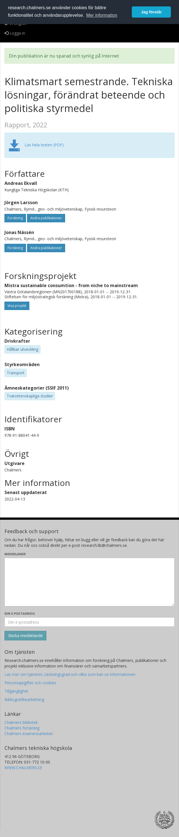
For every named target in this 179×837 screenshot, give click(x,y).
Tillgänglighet (16, 691)
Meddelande (15, 554)
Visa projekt (17, 305)
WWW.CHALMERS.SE (23, 767)
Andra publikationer (46, 218)
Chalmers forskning (21, 728)
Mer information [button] (101, 15)
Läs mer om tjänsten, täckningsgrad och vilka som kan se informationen (69, 674)
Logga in (14, 33)
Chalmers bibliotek (21, 722)
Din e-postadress (19, 613)
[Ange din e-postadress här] (89, 622)
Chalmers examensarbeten (28, 733)
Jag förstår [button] (151, 12)
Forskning (15, 218)
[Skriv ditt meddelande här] (89, 582)
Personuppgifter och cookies (30, 682)
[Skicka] (25, 635)
